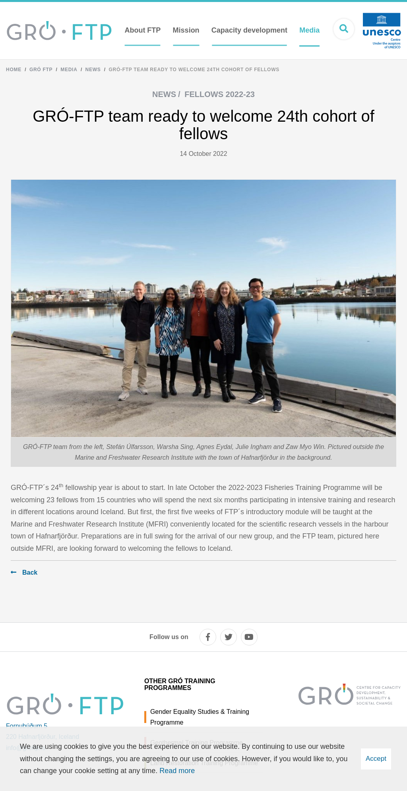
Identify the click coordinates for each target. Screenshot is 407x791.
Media (68, 69)
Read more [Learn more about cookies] (177, 771)
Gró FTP (40, 69)
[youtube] (249, 637)
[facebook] (208, 637)
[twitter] (228, 637)
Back (29, 572)
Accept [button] (376, 758)
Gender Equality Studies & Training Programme (199, 717)
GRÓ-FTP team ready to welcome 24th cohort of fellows (194, 69)
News (93, 69)
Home (13, 69)
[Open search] (343, 29)
